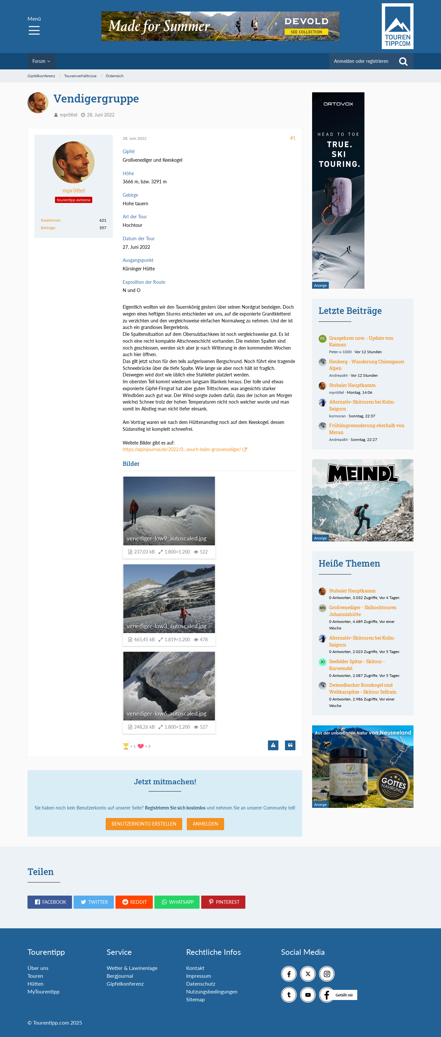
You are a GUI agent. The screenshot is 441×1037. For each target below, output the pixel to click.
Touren (35, 976)
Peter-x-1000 (340, 351)
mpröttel (68, 115)
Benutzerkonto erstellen (144, 824)
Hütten (35, 983)
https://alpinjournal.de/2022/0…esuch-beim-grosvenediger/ (182, 449)
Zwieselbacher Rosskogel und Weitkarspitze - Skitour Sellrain (363, 688)
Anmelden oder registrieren (361, 61)
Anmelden (205, 824)
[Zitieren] (290, 745)
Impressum (198, 976)
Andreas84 (338, 375)
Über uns (37, 968)
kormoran (337, 415)
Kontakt (195, 968)
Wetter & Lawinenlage (132, 968)
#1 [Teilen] (292, 138)
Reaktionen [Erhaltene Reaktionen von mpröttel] (51, 220)
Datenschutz (200, 983)
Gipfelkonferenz (125, 983)
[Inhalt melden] (273, 745)
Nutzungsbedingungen (212, 991)
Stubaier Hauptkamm (352, 385)
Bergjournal (120, 976)
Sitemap (195, 999)
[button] (49, 902)
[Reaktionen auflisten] (137, 745)
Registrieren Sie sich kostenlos (175, 807)
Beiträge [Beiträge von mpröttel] (48, 227)
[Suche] (403, 61)
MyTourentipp (43, 991)
